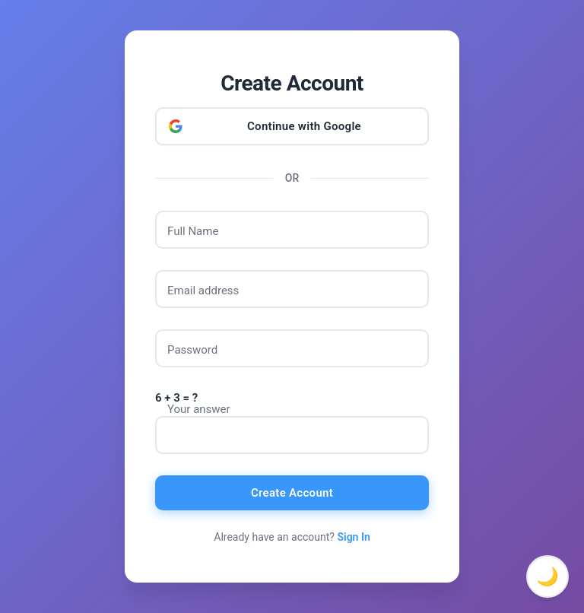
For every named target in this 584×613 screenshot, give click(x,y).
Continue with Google (304, 126)
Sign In (353, 537)
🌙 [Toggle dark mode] (547, 576)
